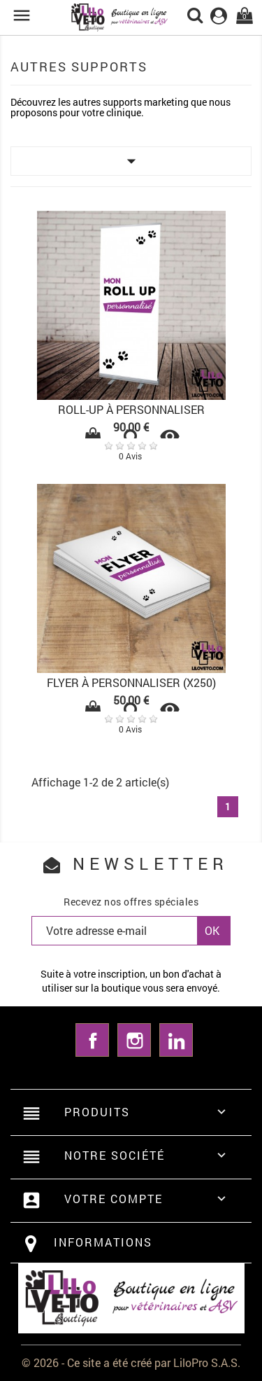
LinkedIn (176, 1040)
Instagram (134, 1040)
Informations (103, 1242)
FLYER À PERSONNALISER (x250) (131, 682)
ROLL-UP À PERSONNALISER (131, 409)
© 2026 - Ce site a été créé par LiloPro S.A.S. (131, 1362)
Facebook (92, 1040)
